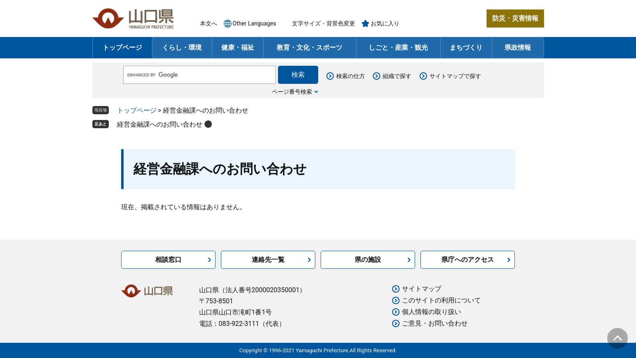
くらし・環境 (182, 47)
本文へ (208, 23)
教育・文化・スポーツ (309, 47)
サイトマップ (421, 289)
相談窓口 (168, 259)
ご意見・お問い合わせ (435, 323)
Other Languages (254, 23)
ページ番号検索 (292, 92)
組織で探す (397, 76)
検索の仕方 (350, 76)
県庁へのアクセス (467, 259)
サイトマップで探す (455, 76)
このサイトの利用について (441, 300)
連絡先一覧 (268, 259)
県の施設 (368, 259)
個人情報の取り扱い (431, 312)
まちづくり (466, 47)
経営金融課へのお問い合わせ (159, 124)
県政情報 (518, 47)
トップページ (122, 47)
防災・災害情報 (515, 18)
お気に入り (385, 23)
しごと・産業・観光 (398, 47)
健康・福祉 (237, 47)
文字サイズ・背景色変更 (323, 23)
